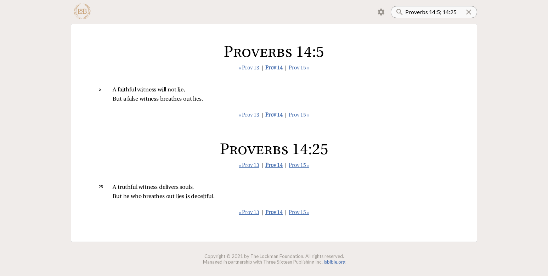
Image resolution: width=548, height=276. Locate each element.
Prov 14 (274, 68)
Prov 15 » (299, 68)
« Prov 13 (249, 68)
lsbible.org (334, 262)
